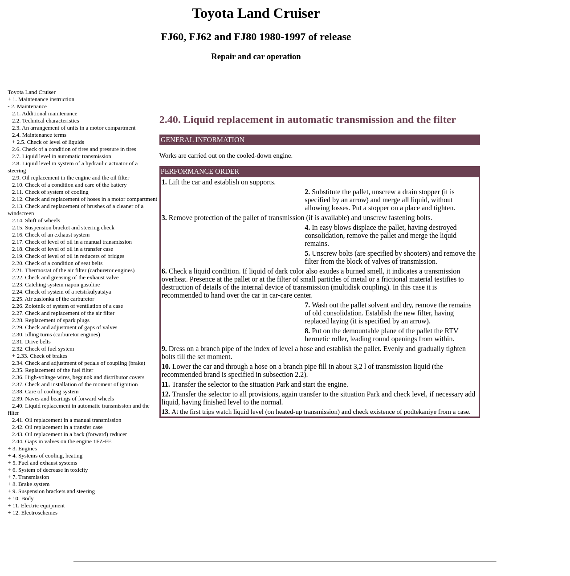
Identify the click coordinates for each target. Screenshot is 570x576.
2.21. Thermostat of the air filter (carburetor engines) (73, 270)
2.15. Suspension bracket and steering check (63, 227)
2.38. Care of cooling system (45, 391)
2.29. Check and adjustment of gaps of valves (64, 327)
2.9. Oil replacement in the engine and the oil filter (70, 177)
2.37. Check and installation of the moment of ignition (75, 384)
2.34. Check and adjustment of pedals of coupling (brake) (78, 362)
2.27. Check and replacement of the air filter (63, 313)
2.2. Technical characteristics (45, 120)
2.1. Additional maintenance (44, 113)
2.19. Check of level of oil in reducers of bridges (68, 256)
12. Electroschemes (34, 512)
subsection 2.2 (283, 374)
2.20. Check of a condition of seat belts (57, 263)
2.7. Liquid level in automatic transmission (61, 156)
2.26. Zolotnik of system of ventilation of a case (67, 305)
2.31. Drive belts (31, 341)
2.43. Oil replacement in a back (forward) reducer (69, 434)
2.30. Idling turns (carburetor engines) (56, 334)
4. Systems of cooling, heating (47, 455)
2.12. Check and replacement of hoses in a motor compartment (84, 199)
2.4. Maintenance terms (39, 134)
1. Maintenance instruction (43, 99)
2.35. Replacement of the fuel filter (52, 370)
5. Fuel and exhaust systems (44, 462)
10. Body (23, 498)
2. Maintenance (29, 106)
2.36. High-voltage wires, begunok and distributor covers (78, 377)
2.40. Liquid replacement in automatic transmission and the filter (307, 119)
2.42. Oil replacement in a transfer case (57, 427)
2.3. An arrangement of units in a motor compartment (73, 127)
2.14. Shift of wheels (36, 220)
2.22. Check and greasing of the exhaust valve (65, 277)
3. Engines (24, 448)
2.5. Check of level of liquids (50, 142)
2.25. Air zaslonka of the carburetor (53, 298)
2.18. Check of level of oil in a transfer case (62, 248)
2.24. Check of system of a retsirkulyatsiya (61, 291)
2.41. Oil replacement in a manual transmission (67, 420)
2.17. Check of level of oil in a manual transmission (72, 241)
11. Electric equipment (38, 505)
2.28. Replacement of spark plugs (51, 320)
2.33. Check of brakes (42, 355)
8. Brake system (30, 484)
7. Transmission (30, 477)
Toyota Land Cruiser (31, 92)
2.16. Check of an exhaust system (51, 234)
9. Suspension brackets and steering (53, 491)
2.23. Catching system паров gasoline (56, 284)
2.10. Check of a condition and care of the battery (69, 184)
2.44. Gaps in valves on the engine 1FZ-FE (62, 441)
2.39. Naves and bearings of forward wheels (63, 398)
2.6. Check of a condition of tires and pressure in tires (74, 149)
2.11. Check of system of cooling (50, 191)
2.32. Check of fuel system (43, 348)
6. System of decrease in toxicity (50, 469)
